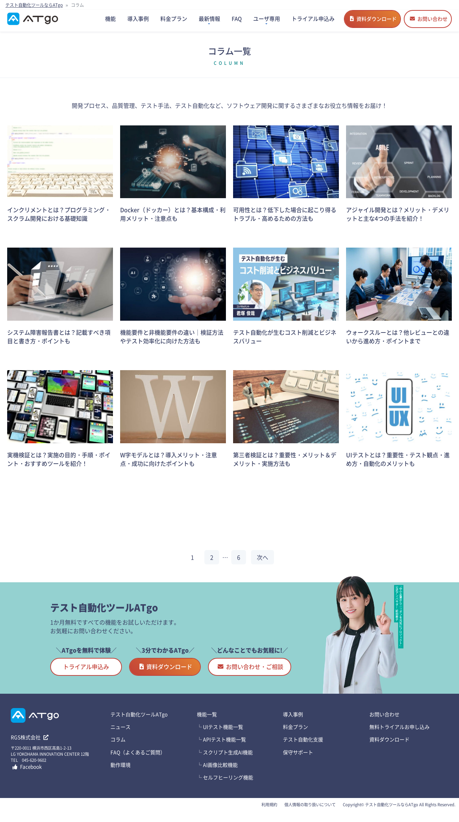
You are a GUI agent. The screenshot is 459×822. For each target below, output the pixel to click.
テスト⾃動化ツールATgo (138, 721)
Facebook (27, 773)
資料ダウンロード (373, 22)
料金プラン (295, 733)
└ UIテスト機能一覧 (220, 733)
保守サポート (298, 759)
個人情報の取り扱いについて (310, 811)
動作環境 (120, 771)
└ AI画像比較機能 (217, 771)
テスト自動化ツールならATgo (34, 5)
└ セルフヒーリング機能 (225, 784)
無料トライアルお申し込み (399, 733)
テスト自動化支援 (303, 746)
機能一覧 (207, 721)
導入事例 (293, 721)
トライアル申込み (86, 673)
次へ (262, 564)
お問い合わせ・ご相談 (250, 673)
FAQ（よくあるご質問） (137, 759)
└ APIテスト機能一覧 (221, 746)
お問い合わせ (429, 22)
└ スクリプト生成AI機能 (225, 759)
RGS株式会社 (29, 744)
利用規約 (269, 811)
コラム (118, 746)
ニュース (120, 733)
